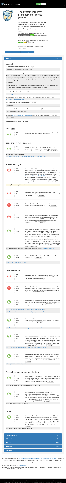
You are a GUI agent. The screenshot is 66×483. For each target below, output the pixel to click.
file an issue (28, 481)
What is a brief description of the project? (17, 73)
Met (15, 132)
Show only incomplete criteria (27, 52)
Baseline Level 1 (30, 46)
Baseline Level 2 (39, 46)
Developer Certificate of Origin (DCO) (35, 175)
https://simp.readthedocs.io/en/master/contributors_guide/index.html (26, 156)
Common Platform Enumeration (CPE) (22, 115)
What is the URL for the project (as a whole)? (17, 91)
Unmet (15, 135)
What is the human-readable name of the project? (19, 66)
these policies (41, 482)
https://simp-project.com (12, 94)
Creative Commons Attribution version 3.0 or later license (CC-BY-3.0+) (37, 458)
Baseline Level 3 (22, 48)
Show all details (16, 52)
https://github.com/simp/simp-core (15, 99)
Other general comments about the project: (17, 121)
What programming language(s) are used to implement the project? (23, 108)
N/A (15, 290)
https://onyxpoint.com (47, 248)
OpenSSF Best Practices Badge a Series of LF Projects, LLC (50, 481)
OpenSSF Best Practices (12, 4)
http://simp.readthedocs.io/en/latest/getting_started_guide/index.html (26, 347)
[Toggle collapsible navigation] (63, 4)
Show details (40, 29)
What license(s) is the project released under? (18, 102)
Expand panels (8, 52)
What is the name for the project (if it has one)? (28, 115)
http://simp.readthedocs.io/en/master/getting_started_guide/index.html (27, 328)
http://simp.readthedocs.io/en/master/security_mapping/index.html (25, 312)
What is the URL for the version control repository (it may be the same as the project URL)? (30, 97)
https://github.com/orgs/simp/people (17, 262)
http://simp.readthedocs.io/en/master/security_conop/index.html (25, 309)
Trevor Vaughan (23, 465)
